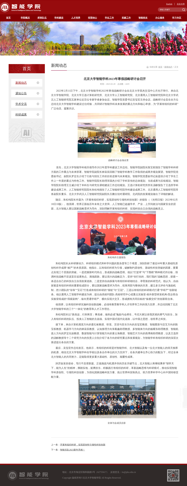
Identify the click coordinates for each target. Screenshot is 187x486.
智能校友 (143, 18)
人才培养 (75, 18)
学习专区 (176, 18)
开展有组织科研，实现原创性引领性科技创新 (82, 445)
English (169, 4)
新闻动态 (21, 82)
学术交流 (21, 103)
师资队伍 (42, 18)
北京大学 (181, 4)
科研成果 (21, 114)
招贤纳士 (92, 18)
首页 (8, 18)
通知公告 (21, 93)
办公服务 (159, 18)
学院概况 (25, 18)
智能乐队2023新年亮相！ (72, 450)
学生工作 (109, 18)
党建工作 (126, 18)
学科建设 (58, 18)
